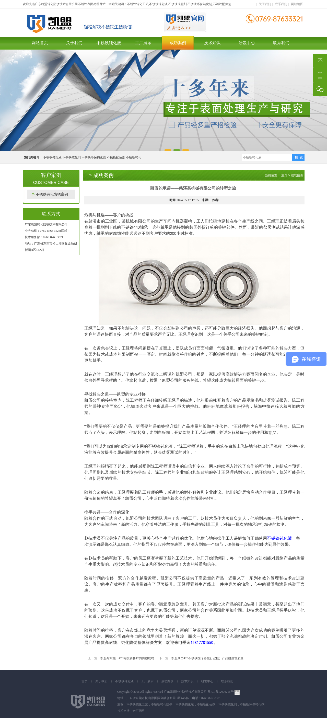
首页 (84, 681)
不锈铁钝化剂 (71, 157)
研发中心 (247, 43)
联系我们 (281, 4)
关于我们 (265, 4)
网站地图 (297, 4)
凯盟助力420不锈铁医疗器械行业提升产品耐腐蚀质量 (207, 658)
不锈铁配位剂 (116, 157)
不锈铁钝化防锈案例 (52, 194)
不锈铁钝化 (133, 157)
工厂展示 (143, 43)
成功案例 (178, 43)
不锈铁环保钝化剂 (93, 157)
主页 (284, 175)
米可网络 (139, 711)
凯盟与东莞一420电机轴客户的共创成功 (127, 658)
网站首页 (40, 43)
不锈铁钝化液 (109, 43)
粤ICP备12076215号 (220, 691)
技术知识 (212, 43)
